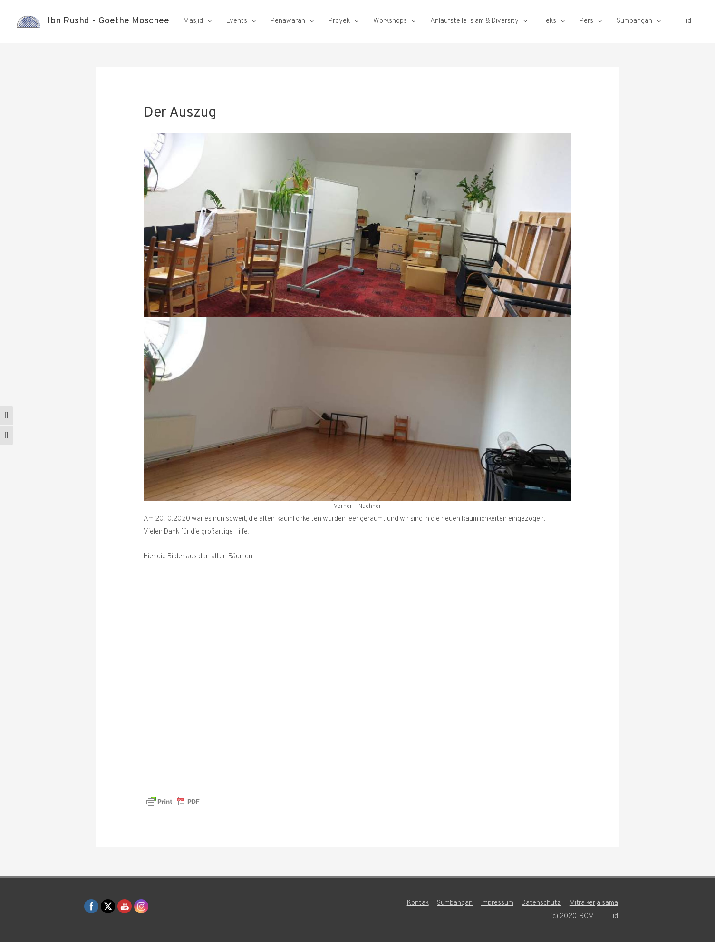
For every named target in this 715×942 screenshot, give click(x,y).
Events (236, 33)
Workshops (390, 33)
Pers (586, 33)
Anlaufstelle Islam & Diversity (474, 33)
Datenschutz (541, 903)
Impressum (497, 903)
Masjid (193, 33)
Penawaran (288, 33)
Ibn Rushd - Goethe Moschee (110, 13)
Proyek (339, 33)
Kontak (417, 903)
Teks (549, 33)
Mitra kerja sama (594, 903)
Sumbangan (634, 33)
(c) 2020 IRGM (572, 916)
